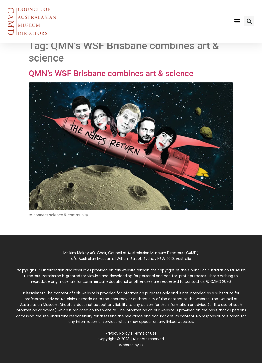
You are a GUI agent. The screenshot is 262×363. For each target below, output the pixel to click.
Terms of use (145, 333)
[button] (237, 21)
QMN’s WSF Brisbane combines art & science (111, 73)
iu (141, 344)
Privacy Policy (118, 333)
